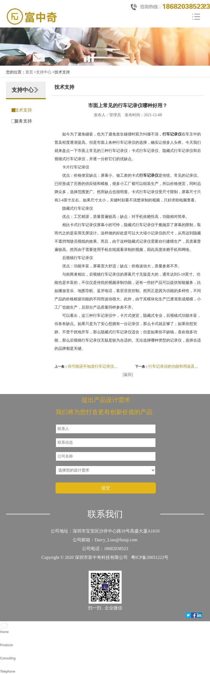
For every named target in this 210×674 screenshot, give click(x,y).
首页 (29, 72)
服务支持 (23, 121)
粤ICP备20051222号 (150, 557)
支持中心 (43, 72)
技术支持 (23, 110)
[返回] (128, 375)
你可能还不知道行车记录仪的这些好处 (100, 366)
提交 (105, 488)
